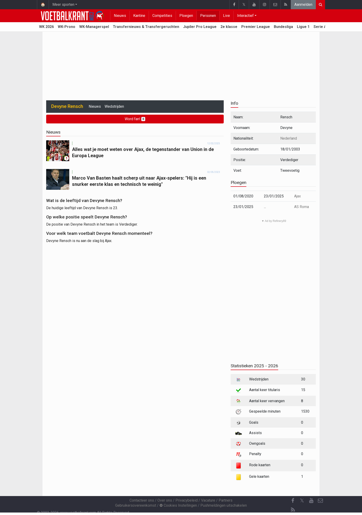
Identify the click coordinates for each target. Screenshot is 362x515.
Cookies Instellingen (178, 505)
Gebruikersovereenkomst (135, 505)
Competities (162, 15)
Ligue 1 (303, 27)
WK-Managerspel (94, 27)
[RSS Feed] (292, 510)
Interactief (245, 15)
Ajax (297, 196)
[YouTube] (311, 500)
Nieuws (120, 15)
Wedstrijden (114, 106)
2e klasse (228, 27)
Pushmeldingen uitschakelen (223, 505)
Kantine (139, 15)
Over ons (164, 500)
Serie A (320, 27)
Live (226, 15)
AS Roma (301, 207)
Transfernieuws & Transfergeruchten (146, 27)
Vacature (208, 500)
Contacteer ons (142, 500)
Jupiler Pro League (200, 27)
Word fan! (135, 119)
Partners (225, 500)
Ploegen (186, 15)
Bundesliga (283, 27)
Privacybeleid (186, 500)
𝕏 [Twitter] (302, 500)
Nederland (288, 138)
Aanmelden (303, 4)
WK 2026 (46, 27)
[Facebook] (292, 500)
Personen (208, 15)
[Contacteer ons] (320, 500)
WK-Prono (66, 27)
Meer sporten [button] (63, 4)
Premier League (255, 27)
